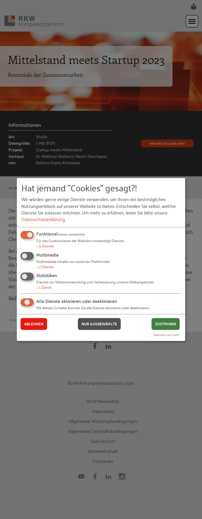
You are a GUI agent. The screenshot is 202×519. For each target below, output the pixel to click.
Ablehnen (33, 323)
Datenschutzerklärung (43, 219)
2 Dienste (45, 266)
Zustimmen (165, 323)
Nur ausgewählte (99, 323)
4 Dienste (45, 245)
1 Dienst (44, 287)
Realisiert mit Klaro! (166, 335)
